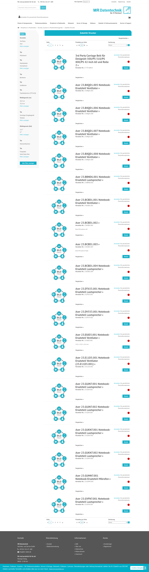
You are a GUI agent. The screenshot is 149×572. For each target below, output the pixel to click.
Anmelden (113, 1)
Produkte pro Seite (81, 42)
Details (126, 68)
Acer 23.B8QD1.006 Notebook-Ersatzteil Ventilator (93, 109)
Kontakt (129, 1)
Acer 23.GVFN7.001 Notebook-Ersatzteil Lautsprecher (92, 500)
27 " (21, 132)
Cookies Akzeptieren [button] (138, 568)
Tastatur (22, 118)
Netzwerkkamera (25, 144)
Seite (48, 42)
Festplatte (23, 152)
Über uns (78, 546)
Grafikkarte (23, 85)
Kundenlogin (108, 544)
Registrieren (107, 546)
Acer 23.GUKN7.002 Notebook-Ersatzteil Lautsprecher (92, 454)
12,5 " (21, 129)
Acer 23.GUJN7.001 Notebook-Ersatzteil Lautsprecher (92, 385)
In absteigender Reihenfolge (129, 45)
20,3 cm (22, 101)
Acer (21, 44)
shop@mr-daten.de (25, 552)
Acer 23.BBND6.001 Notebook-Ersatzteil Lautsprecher (93, 178)
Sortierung (111, 42)
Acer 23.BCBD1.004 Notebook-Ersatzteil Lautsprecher (92, 267)
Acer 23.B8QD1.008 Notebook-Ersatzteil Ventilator (93, 155)
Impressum (79, 554)
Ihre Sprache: (78, 2)
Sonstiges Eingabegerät (27, 115)
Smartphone (23, 66)
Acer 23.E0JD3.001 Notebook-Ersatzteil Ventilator (92, 336)
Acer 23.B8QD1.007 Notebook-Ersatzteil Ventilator (92, 132)
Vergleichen (79, 77)
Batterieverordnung (53, 546)
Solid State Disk (24, 154)
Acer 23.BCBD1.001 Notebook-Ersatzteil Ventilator (92, 201)
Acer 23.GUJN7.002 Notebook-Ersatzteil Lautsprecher (92, 408)
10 (79, 45)
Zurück (47, 45)
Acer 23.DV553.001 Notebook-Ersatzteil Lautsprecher (92, 313)
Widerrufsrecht (80, 551)
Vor (62, 45)
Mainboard (23, 55)
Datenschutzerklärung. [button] (56, 569)
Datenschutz (79, 549)
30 (84, 45)
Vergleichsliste (123, 38)
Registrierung (121, 1)
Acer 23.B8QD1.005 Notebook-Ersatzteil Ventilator (93, 86)
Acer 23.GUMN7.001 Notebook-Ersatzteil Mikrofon (92, 477)
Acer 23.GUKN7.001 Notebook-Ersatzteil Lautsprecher (92, 431)
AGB (77, 544)
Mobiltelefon (24, 63)
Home (18, 27)
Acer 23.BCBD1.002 (86, 222)
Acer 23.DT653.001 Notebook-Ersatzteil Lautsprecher (92, 290)
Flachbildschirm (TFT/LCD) (28, 93)
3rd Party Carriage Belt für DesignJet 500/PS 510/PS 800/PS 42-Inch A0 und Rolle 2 (92, 60)
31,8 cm (22, 103)
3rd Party (22, 41)
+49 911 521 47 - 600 (46, 2)
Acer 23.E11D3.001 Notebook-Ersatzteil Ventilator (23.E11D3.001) (92, 361)
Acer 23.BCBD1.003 (86, 244)
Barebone (23, 77)
